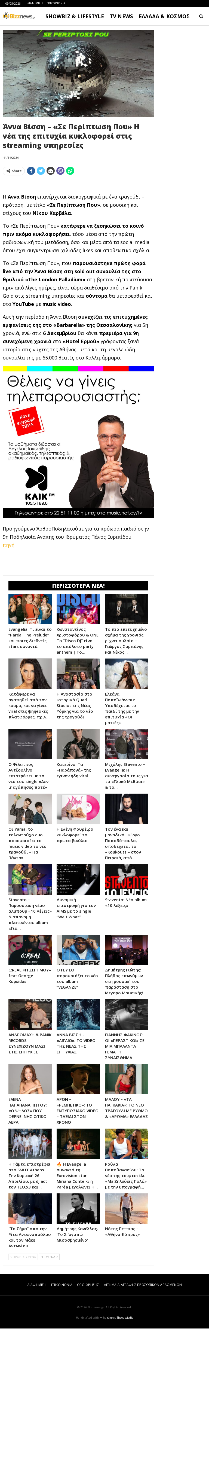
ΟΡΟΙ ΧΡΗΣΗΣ (88, 1437)
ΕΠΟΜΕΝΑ (49, 1409)
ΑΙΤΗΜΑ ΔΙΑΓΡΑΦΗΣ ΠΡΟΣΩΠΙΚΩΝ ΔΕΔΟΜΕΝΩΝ (143, 1437)
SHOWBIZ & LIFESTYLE (74, 16)
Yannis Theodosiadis (120, 1470)
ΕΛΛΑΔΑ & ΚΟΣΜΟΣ (164, 16)
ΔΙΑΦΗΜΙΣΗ (35, 3)
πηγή (8, 621)
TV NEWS (121, 16)
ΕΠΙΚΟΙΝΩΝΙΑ (56, 3)
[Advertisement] (78, 218)
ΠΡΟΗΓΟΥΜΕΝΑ (23, 1409)
